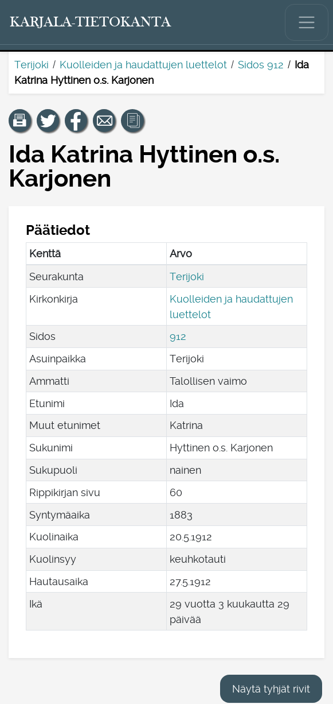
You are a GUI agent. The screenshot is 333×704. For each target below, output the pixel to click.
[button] (20, 120)
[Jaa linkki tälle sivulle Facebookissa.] (76, 120)
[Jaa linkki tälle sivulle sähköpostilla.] (104, 120)
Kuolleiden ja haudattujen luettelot (143, 65)
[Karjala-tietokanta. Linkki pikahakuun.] (90, 22)
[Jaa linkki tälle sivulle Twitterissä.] (48, 120)
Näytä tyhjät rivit (271, 689)
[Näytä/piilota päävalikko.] (306, 22)
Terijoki (31, 65)
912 (178, 336)
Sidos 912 (261, 65)
